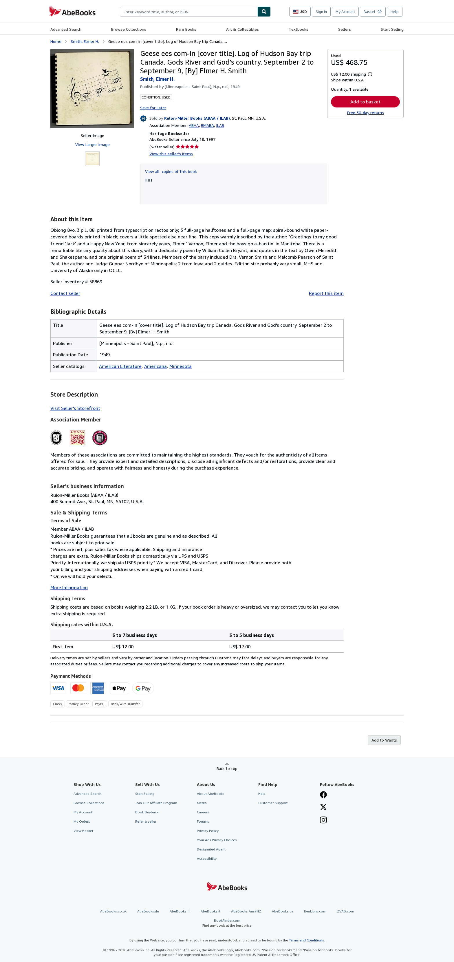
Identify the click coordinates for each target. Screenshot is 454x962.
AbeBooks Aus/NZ (246, 911)
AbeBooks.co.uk (113, 911)
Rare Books (186, 29)
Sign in (321, 11)
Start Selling (392, 29)
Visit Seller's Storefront (75, 408)
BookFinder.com (227, 923)
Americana (155, 366)
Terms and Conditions (306, 940)
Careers (203, 812)
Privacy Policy (208, 830)
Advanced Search (65, 29)
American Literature (120, 366)
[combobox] (188, 12)
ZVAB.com (345, 911)
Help (395, 11)
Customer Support (273, 803)
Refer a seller (145, 821)
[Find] (264, 12)
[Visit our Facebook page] (323, 795)
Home (55, 41)
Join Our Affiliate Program (156, 803)
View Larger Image (92, 144)
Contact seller (65, 293)
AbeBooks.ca (282, 911)
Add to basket (365, 102)
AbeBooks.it (210, 911)
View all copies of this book (171, 171)
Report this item (326, 293)
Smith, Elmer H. (85, 41)
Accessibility (207, 858)
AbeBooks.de (148, 911)
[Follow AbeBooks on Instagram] (323, 821)
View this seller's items (171, 153)
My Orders (82, 821)
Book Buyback (146, 812)
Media (202, 803)
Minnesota (180, 366)
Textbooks (298, 29)
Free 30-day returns (365, 112)
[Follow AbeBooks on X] (323, 807)
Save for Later (153, 107)
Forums (203, 821)
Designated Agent (211, 849)
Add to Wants (384, 740)
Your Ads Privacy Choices (217, 840)
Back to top (227, 768)
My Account (345, 11)
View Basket (83, 830)
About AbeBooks (210, 793)
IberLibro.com (315, 911)
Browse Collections (128, 29)
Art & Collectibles (242, 29)
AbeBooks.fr (180, 911)
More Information (69, 587)
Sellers (344, 29)
